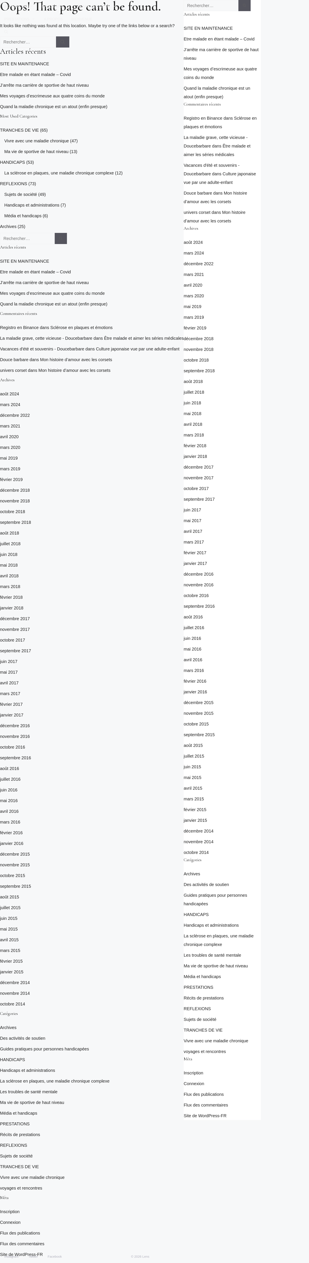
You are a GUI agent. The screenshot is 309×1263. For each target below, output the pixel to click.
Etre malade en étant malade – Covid (35, 74)
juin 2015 (8, 918)
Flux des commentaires (22, 1243)
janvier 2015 (11, 972)
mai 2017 (9, 672)
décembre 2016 (15, 725)
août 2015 (9, 897)
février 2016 (11, 832)
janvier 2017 (11, 715)
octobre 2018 (12, 511)
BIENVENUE (81, 19)
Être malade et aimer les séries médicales (144, 338)
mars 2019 (10, 468)
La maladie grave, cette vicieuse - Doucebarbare (46, 338)
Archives (8, 226)
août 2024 (9, 394)
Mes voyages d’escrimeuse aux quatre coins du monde (52, 96)
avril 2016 (9, 811)
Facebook (55, 1256)
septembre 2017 (15, 650)
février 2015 (11, 961)
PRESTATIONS (21, 19)
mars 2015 (10, 950)
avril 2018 (9, 575)
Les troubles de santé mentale (29, 1091)
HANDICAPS (57, 6)
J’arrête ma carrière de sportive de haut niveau (44, 85)
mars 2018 (10, 586)
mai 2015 (9, 929)
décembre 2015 (15, 854)
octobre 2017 (12, 640)
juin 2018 (8, 554)
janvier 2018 (11, 608)
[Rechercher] (61, 238)
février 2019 (11, 479)
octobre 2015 (12, 875)
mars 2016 (10, 822)
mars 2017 (10, 693)
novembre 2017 (15, 629)
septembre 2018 (15, 522)
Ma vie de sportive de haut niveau (36, 151)
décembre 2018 (15, 490)
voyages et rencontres (21, 1188)
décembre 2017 (15, 618)
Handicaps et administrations (31, 205)
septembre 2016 (15, 757)
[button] (6, 32)
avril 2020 (9, 436)
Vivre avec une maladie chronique (36, 141)
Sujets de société (20, 194)
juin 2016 (8, 790)
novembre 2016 (15, 736)
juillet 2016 (10, 779)
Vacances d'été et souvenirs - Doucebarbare (42, 349)
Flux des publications (20, 1233)
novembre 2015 (15, 864)
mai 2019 (9, 458)
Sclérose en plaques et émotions (81, 327)
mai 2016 (9, 800)
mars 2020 (10, 447)
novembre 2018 (15, 501)
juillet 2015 (10, 907)
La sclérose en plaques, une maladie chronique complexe (59, 173)
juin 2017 (8, 661)
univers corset (13, 370)
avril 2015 (9, 939)
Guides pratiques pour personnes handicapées (44, 1049)
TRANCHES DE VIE (99, 6)
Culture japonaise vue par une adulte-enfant (137, 349)
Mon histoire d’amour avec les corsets (76, 359)
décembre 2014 (15, 982)
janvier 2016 (11, 843)
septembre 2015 (15, 886)
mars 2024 (10, 404)
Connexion (10, 1222)
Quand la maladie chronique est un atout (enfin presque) (53, 106)
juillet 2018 (10, 543)
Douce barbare (14, 359)
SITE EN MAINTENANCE (24, 63)
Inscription (10, 1211)
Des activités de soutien (22, 1038)
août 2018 (9, 533)
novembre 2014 (15, 993)
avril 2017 (9, 683)
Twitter (33, 1256)
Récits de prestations (20, 1134)
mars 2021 (10, 426)
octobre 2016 (12, 747)
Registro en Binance (19, 327)
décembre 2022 (15, 415)
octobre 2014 (12, 1004)
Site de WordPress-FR (205, 1115)
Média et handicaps (22, 215)
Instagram (11, 1256)
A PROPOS (53, 19)
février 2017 (11, 704)
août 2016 (9, 768)
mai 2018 (9, 565)
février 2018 (11, 597)
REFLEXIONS (21, 6)
